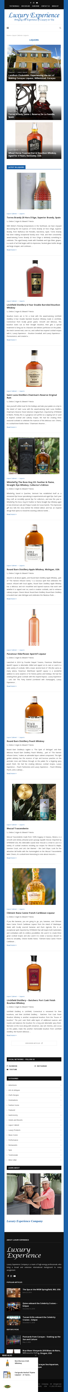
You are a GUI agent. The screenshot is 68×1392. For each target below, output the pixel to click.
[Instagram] (33, 3)
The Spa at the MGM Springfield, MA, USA (41, 1289)
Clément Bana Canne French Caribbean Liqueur (31, 913)
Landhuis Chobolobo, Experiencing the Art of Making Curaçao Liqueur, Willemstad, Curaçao (31, 76)
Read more (11, 250)
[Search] (60, 28)
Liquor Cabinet (17, 35)
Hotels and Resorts (15, 1120)
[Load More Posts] (34, 1043)
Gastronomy (13, 1115)
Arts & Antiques (14, 1090)
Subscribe (35, 6)
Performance (13, 1140)
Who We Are (25, 6)
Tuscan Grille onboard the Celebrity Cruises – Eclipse (39, 1318)
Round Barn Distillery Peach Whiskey (25, 741)
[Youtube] (37, 3)
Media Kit (55, 6)
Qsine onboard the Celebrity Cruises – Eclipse (40, 1304)
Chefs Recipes (13, 1095)
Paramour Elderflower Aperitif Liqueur (26, 653)
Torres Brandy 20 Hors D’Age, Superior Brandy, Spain (34, 217)
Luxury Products (14, 1130)
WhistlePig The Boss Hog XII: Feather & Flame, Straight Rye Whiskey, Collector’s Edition (30, 483)
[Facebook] (30, 3)
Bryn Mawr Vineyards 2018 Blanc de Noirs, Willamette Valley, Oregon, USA (41, 1351)
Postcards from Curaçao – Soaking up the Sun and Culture (41, 1338)
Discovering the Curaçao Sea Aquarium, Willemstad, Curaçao (41, 1365)
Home (9, 35)
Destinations (13, 1100)
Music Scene (13, 1135)
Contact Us (45, 6)
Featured (11, 1110)
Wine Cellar (12, 1160)
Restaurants (12, 1145)
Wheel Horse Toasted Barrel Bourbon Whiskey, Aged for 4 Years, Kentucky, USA (32, 154)
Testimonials (14, 6)
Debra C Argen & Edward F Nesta (21, 221)
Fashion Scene (13, 1105)
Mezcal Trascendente (17, 828)
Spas (10, 1150)
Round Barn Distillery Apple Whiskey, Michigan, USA (33, 569)
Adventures (12, 1085)
